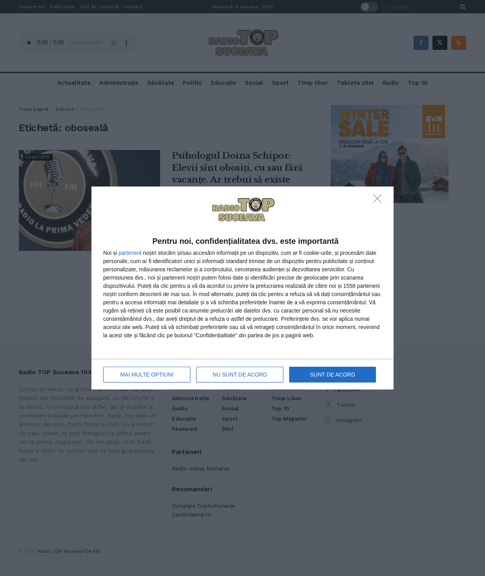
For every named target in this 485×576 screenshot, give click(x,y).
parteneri (129, 253)
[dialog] (242, 288)
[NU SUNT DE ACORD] (379, 200)
